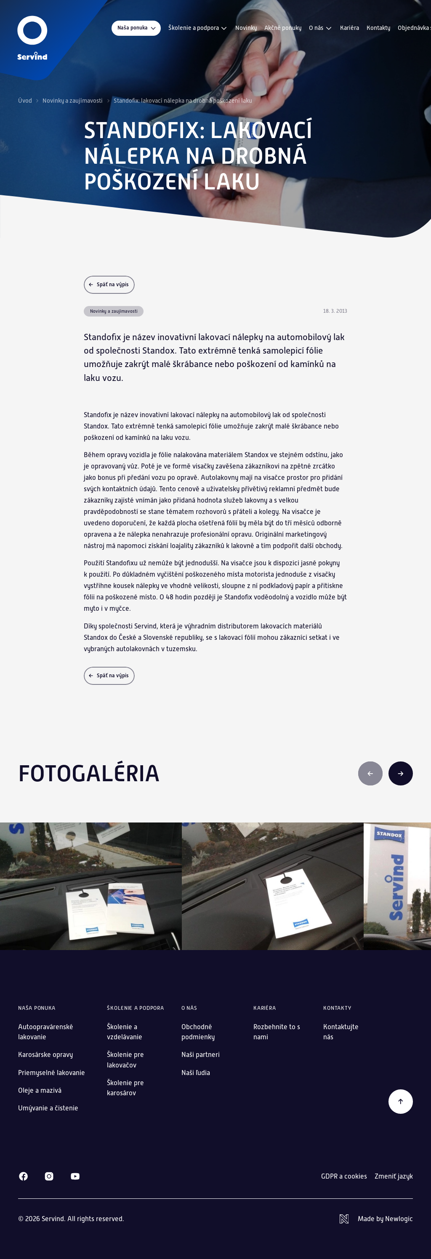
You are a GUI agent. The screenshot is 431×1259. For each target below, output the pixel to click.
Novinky (246, 27)
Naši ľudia (195, 1073)
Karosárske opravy (45, 1055)
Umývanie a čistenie (48, 1108)
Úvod (25, 100)
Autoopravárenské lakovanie (45, 1032)
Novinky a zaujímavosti (73, 100)
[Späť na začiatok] (400, 1101)
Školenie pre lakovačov (125, 1060)
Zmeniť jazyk (394, 1176)
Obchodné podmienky (198, 1032)
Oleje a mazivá (39, 1090)
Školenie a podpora (198, 28)
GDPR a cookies (344, 1176)
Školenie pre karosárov (125, 1088)
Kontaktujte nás (341, 1032)
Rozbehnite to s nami (276, 1032)
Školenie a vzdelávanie (124, 1032)
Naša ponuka (137, 28)
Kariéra (349, 27)
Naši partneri (200, 1055)
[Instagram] (49, 1176)
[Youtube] (75, 1176)
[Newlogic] (376, 1219)
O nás (321, 28)
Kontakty (378, 27)
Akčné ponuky (282, 27)
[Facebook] (23, 1176)
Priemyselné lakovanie (51, 1073)
